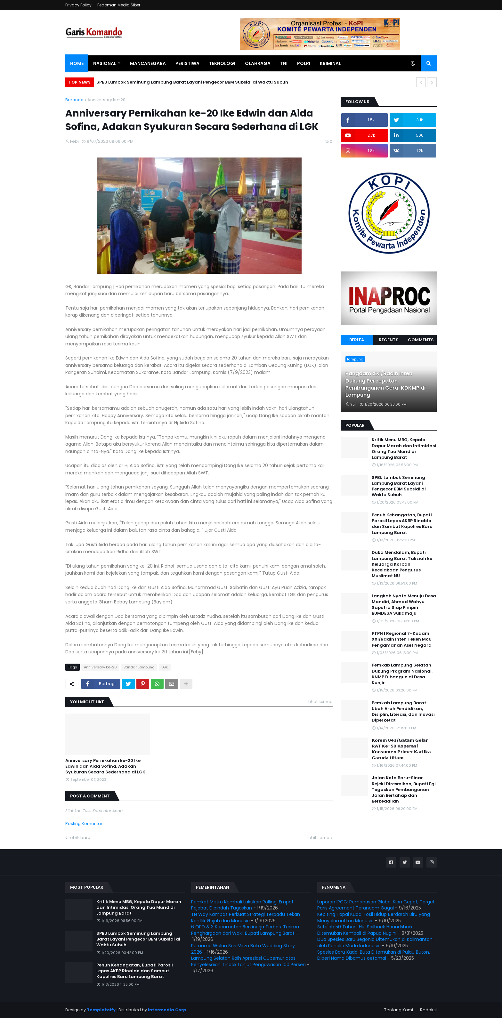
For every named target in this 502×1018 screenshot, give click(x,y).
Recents (389, 340)
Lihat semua (320, 701)
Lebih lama (318, 838)
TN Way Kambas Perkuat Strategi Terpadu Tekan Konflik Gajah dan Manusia (245, 917)
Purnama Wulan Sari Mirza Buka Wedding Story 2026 (243, 948)
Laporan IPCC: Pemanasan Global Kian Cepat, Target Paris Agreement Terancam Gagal (376, 905)
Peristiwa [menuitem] (187, 63)
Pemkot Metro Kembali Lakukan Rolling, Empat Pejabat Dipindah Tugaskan (242, 905)
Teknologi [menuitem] (222, 63)
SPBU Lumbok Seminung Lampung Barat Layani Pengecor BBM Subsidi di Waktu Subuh (192, 82)
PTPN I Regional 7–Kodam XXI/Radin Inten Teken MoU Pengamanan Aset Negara (402, 639)
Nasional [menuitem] (104, 63)
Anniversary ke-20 (106, 100)
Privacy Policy (78, 5)
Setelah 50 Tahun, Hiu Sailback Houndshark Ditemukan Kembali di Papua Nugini (365, 930)
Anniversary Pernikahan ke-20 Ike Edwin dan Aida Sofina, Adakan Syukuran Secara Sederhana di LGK (105, 766)
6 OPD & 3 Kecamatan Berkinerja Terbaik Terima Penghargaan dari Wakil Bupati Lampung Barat (245, 930)
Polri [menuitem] (303, 63)
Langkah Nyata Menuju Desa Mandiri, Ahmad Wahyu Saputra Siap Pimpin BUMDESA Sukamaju (404, 605)
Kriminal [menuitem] (330, 63)
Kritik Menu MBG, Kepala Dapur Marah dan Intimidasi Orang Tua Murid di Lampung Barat (404, 448)
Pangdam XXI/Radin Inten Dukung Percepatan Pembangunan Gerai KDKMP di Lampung (385, 384)
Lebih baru (79, 838)
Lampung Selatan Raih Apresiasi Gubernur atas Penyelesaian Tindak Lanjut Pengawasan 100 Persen (248, 961)
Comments (421, 340)
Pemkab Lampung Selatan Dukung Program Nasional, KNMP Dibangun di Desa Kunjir (402, 674)
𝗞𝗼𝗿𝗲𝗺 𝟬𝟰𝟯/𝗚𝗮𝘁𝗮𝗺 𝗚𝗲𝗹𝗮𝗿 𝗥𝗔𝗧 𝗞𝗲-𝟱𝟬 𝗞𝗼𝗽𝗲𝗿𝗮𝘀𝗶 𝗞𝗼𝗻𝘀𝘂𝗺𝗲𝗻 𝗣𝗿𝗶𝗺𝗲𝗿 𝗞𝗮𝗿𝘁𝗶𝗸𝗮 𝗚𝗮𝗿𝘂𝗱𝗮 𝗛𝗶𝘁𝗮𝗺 (401, 749)
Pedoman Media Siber (118, 5)
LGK (164, 667)
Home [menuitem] (77, 63)
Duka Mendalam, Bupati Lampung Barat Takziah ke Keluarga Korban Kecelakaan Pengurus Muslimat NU (402, 564)
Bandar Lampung (139, 667)
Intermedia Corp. (168, 1010)
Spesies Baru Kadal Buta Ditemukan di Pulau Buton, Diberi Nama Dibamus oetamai (373, 955)
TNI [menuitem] (283, 63)
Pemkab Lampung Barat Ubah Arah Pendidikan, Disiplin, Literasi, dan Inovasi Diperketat (403, 711)
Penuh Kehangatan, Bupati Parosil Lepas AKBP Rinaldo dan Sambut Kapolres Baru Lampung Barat (402, 524)
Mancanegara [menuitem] (148, 63)
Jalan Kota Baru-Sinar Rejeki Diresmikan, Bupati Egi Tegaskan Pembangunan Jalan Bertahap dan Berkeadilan (404, 789)
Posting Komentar (83, 823)
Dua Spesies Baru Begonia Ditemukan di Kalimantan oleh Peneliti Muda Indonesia (375, 942)
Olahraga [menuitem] (258, 63)
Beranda (74, 100)
